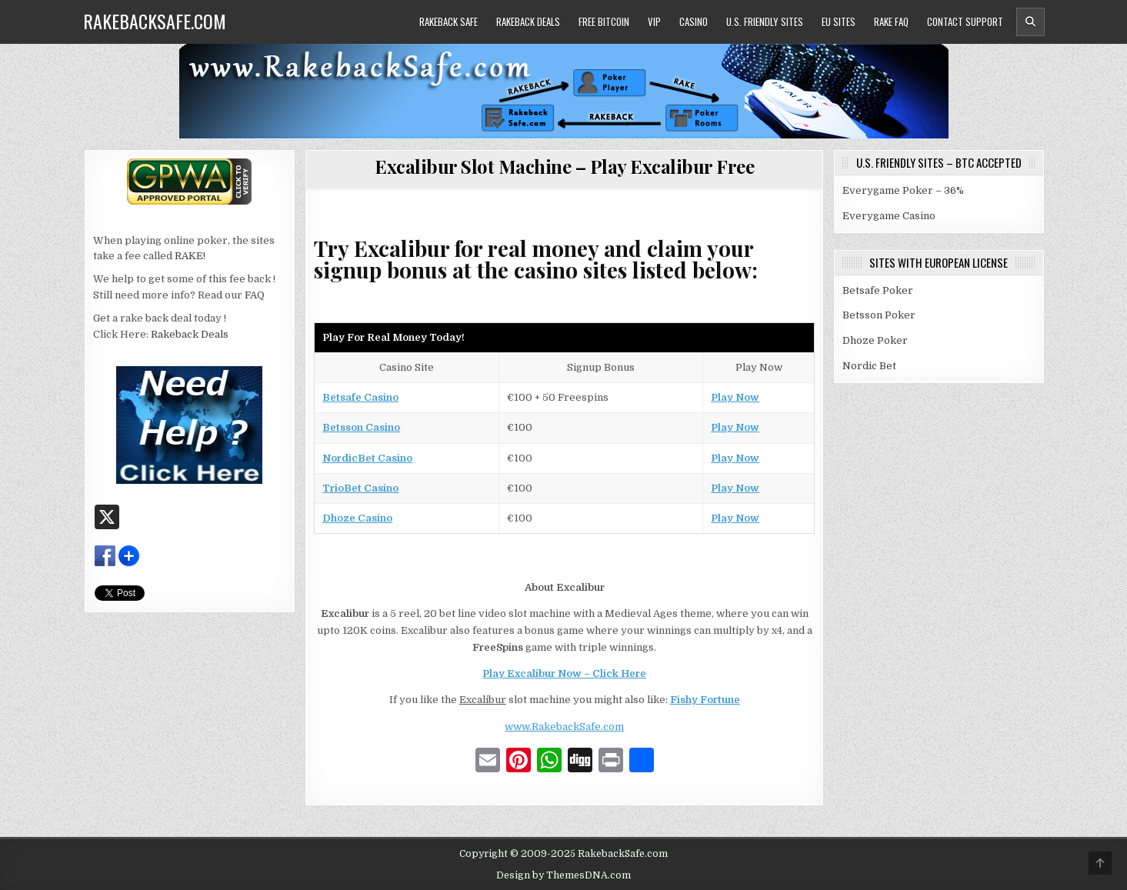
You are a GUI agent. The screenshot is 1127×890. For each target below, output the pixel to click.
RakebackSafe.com (154, 21)
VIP (654, 21)
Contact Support (965, 21)
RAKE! (190, 256)
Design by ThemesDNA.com (563, 875)
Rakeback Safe (448, 21)
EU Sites (838, 21)
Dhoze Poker (875, 340)
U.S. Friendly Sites (764, 21)
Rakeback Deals (528, 21)
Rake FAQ (891, 21)
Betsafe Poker (877, 290)
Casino (693, 21)
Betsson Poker (878, 315)
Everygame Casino (888, 216)
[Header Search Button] (1030, 22)
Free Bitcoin (604, 21)
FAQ (255, 295)
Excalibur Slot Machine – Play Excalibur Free (564, 166)
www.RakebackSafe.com (564, 726)
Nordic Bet (869, 366)
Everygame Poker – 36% (903, 190)
